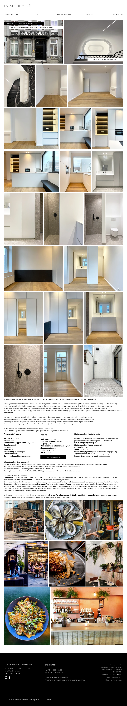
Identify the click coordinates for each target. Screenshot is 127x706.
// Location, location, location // (16, 462)
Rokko (29, 480)
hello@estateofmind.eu (12, 671)
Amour (69, 484)
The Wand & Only (10, 477)
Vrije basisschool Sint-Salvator (68, 495)
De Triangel (50, 495)
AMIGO (55, 486)
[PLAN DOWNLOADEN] (53, 457)
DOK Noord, (39, 488)
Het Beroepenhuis (89, 495)
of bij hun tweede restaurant (51, 484)
